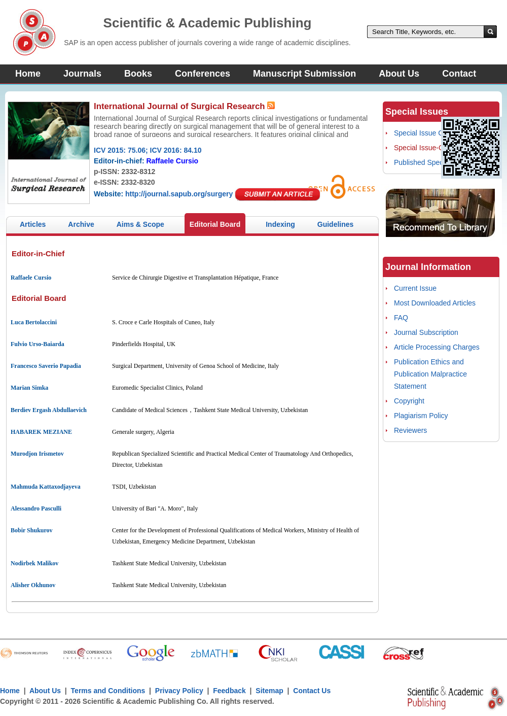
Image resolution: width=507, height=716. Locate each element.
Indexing (280, 224)
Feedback (229, 691)
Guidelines (335, 224)
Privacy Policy (179, 691)
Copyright (409, 401)
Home (28, 74)
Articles (33, 224)
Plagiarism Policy (421, 416)
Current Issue (415, 288)
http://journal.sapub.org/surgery (179, 194)
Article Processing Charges (437, 347)
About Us (399, 74)
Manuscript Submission (304, 74)
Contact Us (312, 691)
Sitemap (269, 691)
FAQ (401, 318)
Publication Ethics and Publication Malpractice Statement (430, 374)
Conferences (202, 74)
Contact (459, 74)
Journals (82, 74)
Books (138, 74)
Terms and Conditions (108, 691)
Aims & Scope (140, 224)
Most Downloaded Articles (435, 303)
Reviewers (410, 430)
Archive (81, 224)
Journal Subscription (426, 332)
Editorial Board (215, 224)
